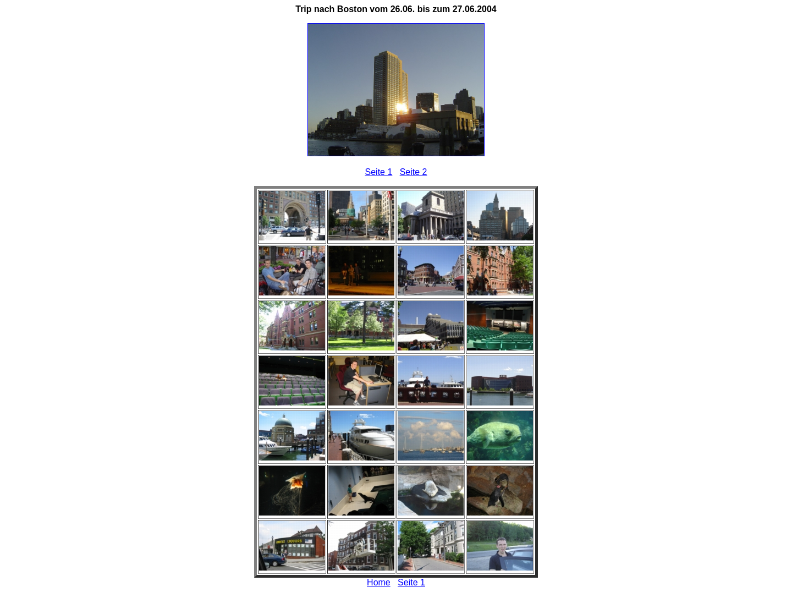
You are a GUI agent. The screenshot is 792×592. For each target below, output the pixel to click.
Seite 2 (413, 172)
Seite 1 (379, 172)
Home (379, 582)
